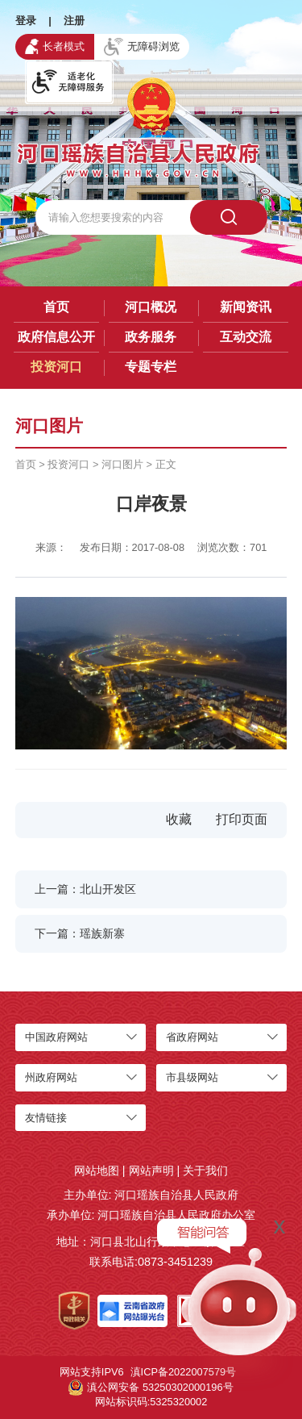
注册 (74, 21)
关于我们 (205, 1170)
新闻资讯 (245, 307)
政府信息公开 (56, 337)
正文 (165, 464)
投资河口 (56, 367)
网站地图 (96, 1170)
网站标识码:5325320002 (151, 1402)
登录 (25, 21)
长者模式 (55, 46)
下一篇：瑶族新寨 (80, 933)
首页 (56, 307)
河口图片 (122, 464)
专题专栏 (150, 367)
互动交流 (245, 337)
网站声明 (151, 1170)
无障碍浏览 (142, 47)
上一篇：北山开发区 (85, 889)
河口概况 (150, 307)
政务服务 (150, 337)
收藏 (179, 819)
